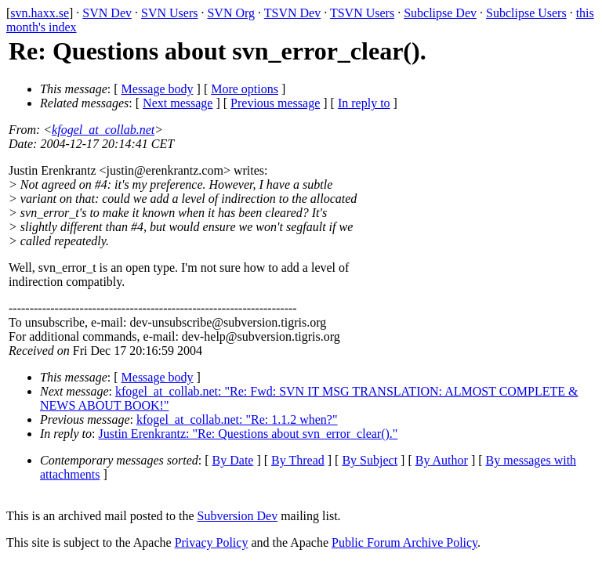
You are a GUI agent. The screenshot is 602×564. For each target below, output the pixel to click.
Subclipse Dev (440, 13)
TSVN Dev (292, 13)
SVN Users (169, 13)
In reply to (364, 103)
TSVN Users (362, 13)
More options (244, 89)
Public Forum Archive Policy (404, 542)
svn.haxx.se (39, 13)
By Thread (298, 460)
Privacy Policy (211, 542)
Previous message (275, 103)
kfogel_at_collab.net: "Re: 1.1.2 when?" (237, 419)
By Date (233, 460)
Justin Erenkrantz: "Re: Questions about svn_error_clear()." (248, 433)
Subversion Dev (238, 515)
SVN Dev (107, 13)
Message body (157, 89)
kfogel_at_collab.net (103, 129)
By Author (441, 460)
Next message (177, 103)
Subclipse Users (526, 13)
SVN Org (231, 13)
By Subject (369, 460)
